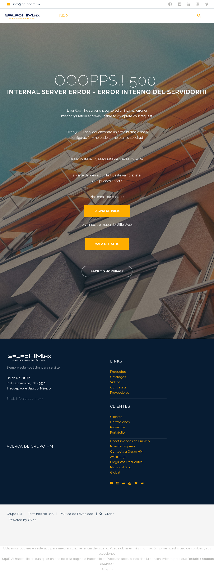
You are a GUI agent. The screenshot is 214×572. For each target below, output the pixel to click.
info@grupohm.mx (26, 4)
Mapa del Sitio (107, 244)
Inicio (63, 15)
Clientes (143, 15)
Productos (82, 15)
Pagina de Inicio (107, 211)
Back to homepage (107, 271)
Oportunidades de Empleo (130, 441)
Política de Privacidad (76, 514)
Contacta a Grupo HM (126, 451)
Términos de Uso (41, 514)
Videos (125, 15)
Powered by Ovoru (23, 520)
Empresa (161, 15)
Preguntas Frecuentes (126, 462)
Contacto (182, 15)
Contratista (118, 387)
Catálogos (118, 377)
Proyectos (117, 427)
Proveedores (119, 393)
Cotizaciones (120, 422)
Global (115, 472)
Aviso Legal (118, 457)
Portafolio (106, 15)
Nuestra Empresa (122, 446)
